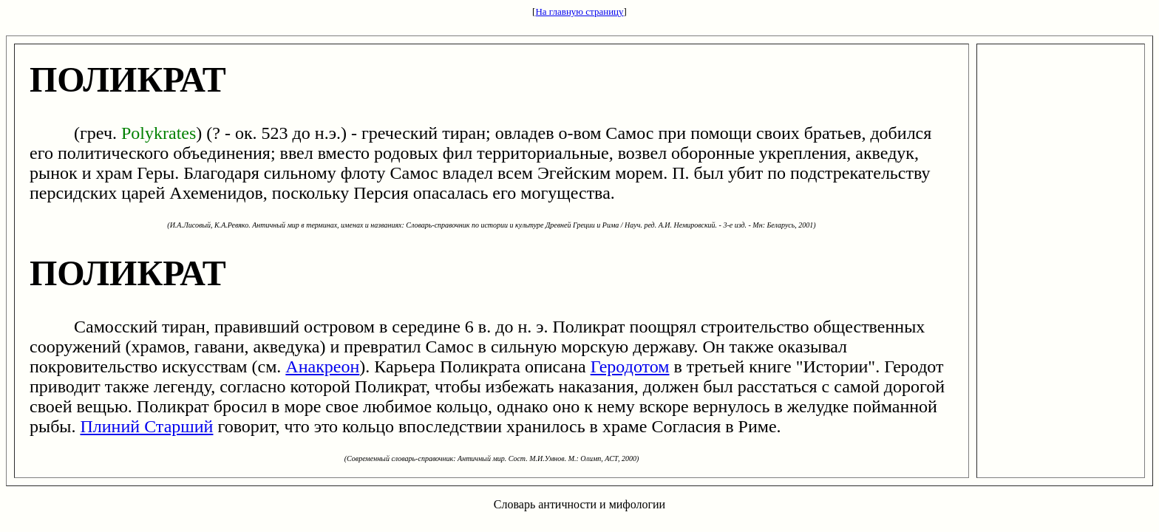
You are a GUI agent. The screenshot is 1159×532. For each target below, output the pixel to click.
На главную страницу (579, 11)
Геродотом (630, 366)
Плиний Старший (146, 426)
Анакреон (322, 366)
